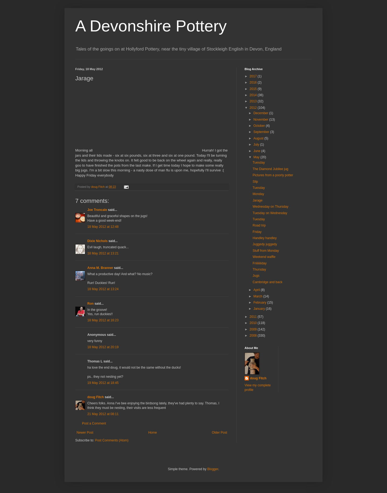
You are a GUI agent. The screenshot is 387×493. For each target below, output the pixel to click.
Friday (257, 232)
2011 (254, 317)
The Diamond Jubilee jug (270, 169)
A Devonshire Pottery (151, 26)
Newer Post (85, 432)
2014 (254, 95)
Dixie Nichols (97, 241)
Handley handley (265, 238)
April (257, 290)
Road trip (259, 225)
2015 (254, 89)
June (257, 151)
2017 (254, 76)
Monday (258, 194)
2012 (254, 108)
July (256, 144)
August (258, 138)
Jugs (256, 276)
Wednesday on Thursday (270, 206)
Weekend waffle (264, 257)
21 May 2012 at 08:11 (103, 414)
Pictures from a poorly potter (273, 175)
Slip (255, 181)
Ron (90, 303)
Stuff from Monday (266, 251)
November (261, 119)
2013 (254, 101)
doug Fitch (95, 397)
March (258, 296)
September (261, 132)
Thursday (259, 269)
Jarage (258, 200)
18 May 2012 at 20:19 (103, 347)
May (256, 157)
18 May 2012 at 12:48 (103, 227)
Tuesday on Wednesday (270, 213)
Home (152, 432)
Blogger (212, 469)
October (259, 126)
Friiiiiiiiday (260, 263)
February (260, 302)
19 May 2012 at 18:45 (103, 383)
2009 (254, 329)
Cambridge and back (267, 282)
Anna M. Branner (100, 268)
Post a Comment (94, 423)
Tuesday (259, 162)
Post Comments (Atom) (111, 440)
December (261, 113)
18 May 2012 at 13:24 (103, 289)
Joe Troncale (97, 210)
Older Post (219, 432)
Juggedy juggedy (265, 244)
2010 (254, 323)
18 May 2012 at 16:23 (103, 320)
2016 (254, 82)
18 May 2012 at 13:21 (103, 253)
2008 (254, 335)
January (259, 309)
